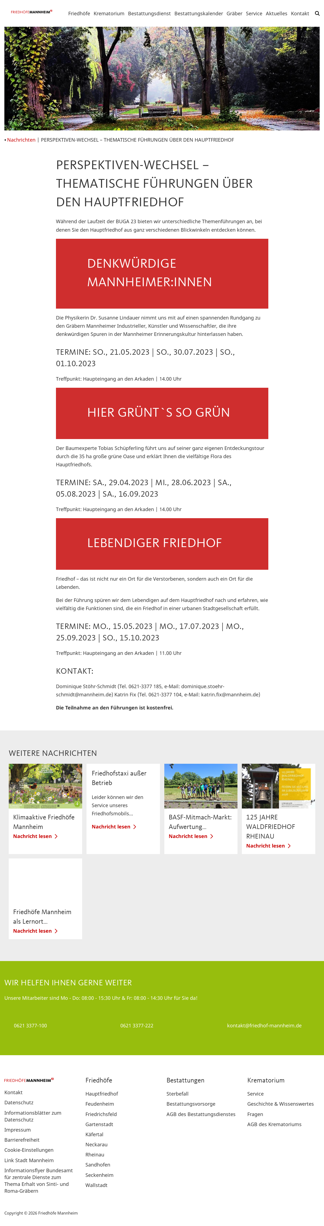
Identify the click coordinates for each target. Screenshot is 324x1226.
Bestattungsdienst (149, 13)
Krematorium (109, 13)
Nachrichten (19, 139)
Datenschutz (18, 1102)
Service (254, 13)
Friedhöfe (79, 13)
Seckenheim (99, 1175)
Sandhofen (97, 1164)
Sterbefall (178, 1093)
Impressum (17, 1129)
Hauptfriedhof (101, 1093)
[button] (317, 13)
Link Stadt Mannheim (29, 1160)
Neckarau (96, 1144)
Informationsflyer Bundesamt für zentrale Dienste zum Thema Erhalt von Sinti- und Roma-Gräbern (38, 1180)
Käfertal (94, 1134)
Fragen (255, 1114)
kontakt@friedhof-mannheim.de (264, 1025)
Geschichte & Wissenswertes (280, 1103)
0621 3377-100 (30, 1025)
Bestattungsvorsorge (191, 1103)
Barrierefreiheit (22, 1139)
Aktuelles (276, 13)
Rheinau (94, 1154)
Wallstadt (96, 1185)
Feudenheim (99, 1103)
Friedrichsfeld (101, 1114)
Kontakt (300, 13)
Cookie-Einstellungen (28, 1150)
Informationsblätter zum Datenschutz (32, 1116)
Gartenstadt (99, 1124)
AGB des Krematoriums (274, 1124)
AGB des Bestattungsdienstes (201, 1114)
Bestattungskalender (198, 13)
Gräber (234, 13)
